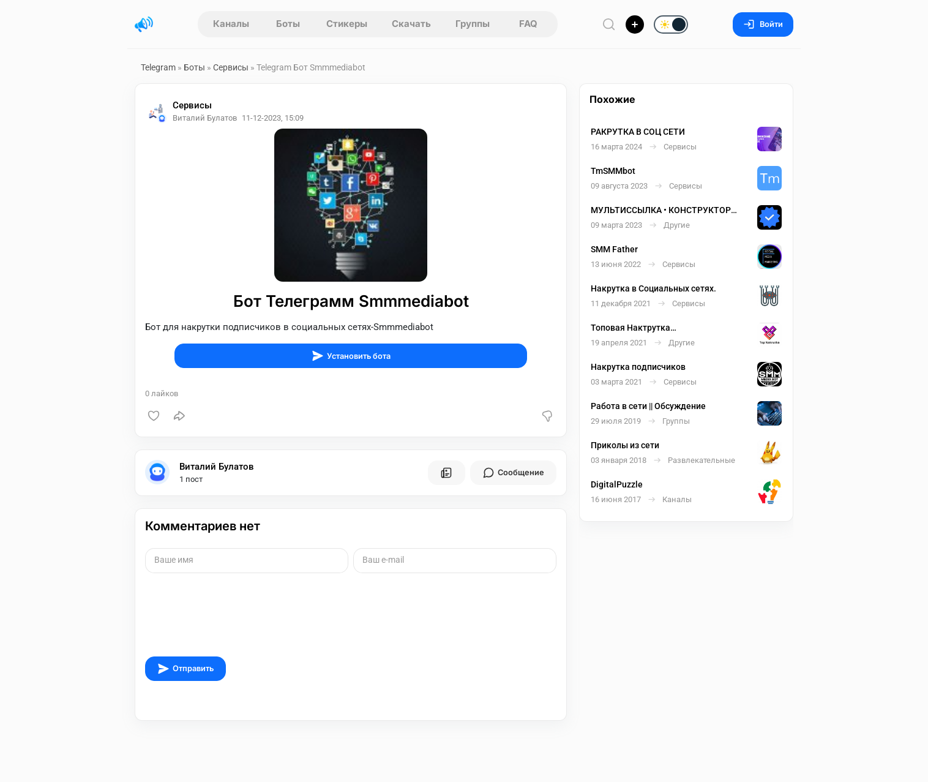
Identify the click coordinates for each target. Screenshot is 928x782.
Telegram (158, 67)
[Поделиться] (179, 416)
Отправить (185, 669)
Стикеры (346, 23)
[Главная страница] (144, 24)
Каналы (231, 23)
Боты (288, 23)
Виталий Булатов (216, 466)
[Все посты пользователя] (446, 473)
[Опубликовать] (635, 24)
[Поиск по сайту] (609, 24)
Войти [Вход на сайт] (763, 24)
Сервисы (231, 67)
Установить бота (351, 356)
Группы (472, 23)
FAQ (528, 23)
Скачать (411, 23)
